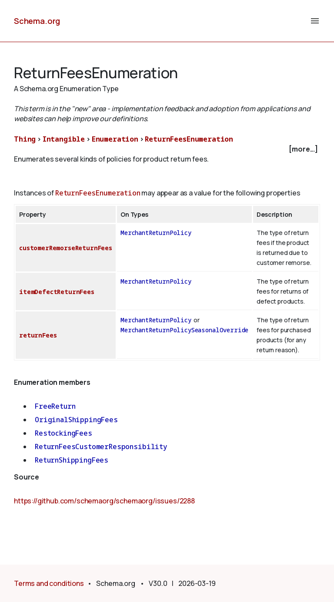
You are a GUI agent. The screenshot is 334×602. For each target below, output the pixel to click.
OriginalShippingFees (76, 419)
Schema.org (37, 21)
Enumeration (115, 139)
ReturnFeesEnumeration (189, 139)
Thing (25, 139)
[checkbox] (167, 149)
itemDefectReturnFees (56, 292)
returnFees (38, 335)
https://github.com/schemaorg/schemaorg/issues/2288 (104, 501)
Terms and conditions (49, 583)
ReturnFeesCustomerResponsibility (101, 446)
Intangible (64, 139)
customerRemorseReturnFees (65, 248)
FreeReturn (55, 406)
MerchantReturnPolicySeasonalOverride (184, 330)
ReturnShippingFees (71, 460)
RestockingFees (63, 433)
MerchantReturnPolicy (155, 232)
